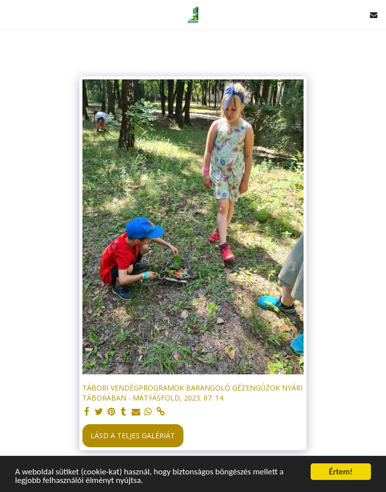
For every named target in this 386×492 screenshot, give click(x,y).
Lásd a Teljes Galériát (132, 435)
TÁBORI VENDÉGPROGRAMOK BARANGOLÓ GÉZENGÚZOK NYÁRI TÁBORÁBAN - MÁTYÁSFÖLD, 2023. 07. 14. (192, 393)
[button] (11, 14)
